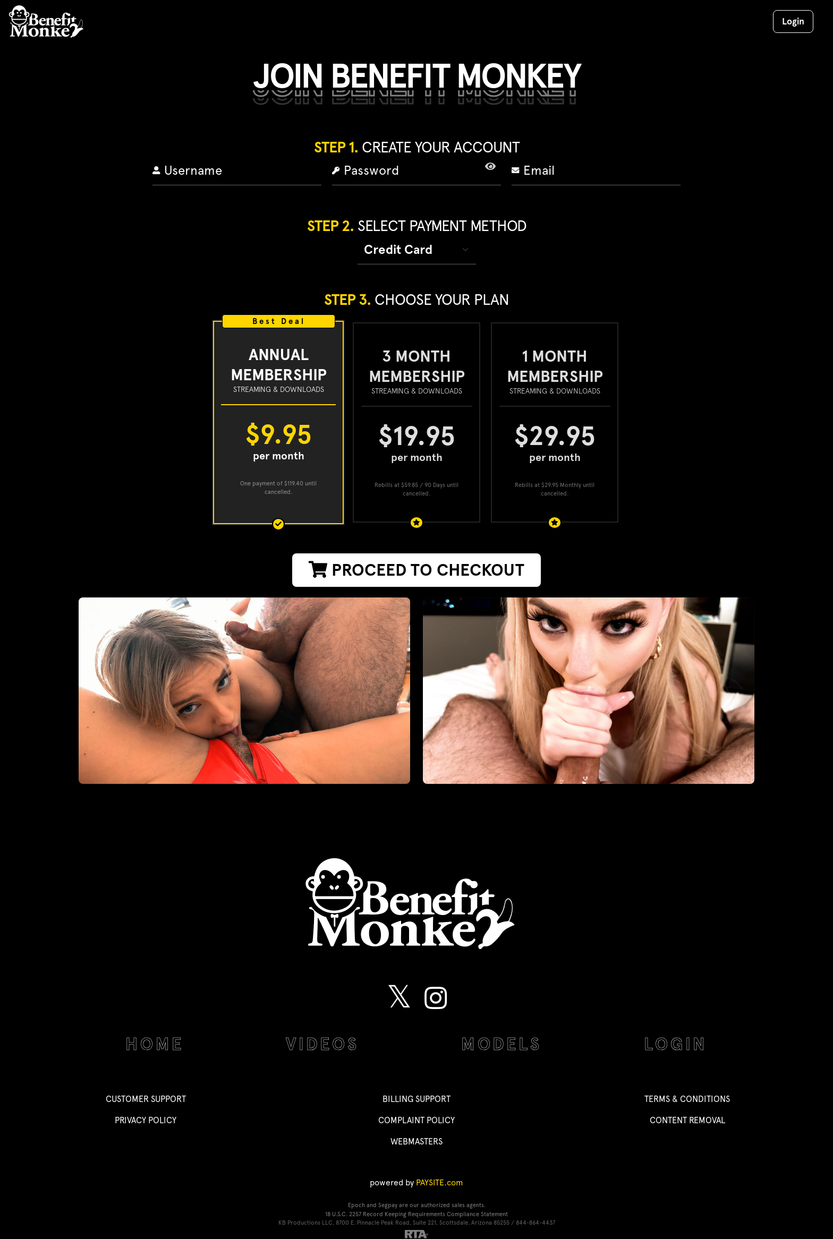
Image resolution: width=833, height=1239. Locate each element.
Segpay (387, 1205)
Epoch (357, 1205)
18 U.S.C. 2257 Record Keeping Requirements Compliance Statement (416, 1214)
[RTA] (416, 1232)
